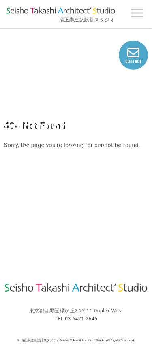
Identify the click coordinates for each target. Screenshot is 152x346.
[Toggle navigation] (136, 13)
